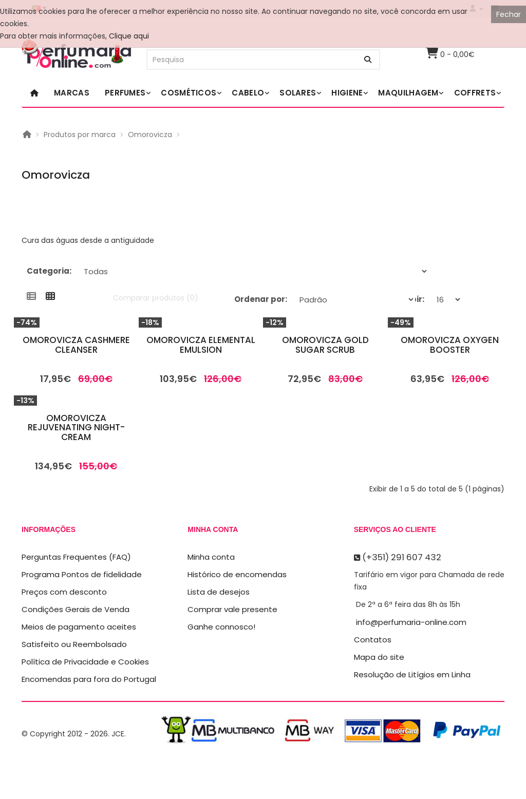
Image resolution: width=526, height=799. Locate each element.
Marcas (71, 92)
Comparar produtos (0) (155, 298)
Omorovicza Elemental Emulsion (200, 345)
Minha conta (211, 556)
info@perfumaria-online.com (411, 622)
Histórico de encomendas (237, 574)
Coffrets (475, 92)
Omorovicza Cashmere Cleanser (76, 345)
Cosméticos (188, 92)
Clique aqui (129, 36)
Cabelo (248, 92)
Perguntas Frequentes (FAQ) (76, 556)
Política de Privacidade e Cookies (85, 661)
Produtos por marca (80, 134)
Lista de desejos (218, 591)
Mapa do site (379, 657)
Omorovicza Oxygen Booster (450, 345)
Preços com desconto (64, 591)
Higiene (347, 92)
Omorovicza (150, 134)
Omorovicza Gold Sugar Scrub (325, 345)
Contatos (372, 639)
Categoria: (49, 270)
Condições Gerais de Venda (75, 609)
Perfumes (125, 92)
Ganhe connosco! (221, 626)
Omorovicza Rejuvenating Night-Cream (76, 427)
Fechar (508, 14)
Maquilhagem (408, 92)
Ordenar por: (260, 299)
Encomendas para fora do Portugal (89, 679)
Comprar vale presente (232, 609)
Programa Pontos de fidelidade (82, 574)
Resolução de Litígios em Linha (412, 674)
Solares (297, 92)
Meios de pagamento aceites (79, 626)
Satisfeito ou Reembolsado (74, 644)
